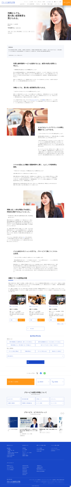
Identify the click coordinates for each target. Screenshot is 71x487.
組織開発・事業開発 (25, 455)
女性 (11, 31)
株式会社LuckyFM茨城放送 (40, 471)
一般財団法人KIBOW (40, 467)
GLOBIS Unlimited (9, 456)
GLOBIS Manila (24, 471)
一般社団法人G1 (39, 465)
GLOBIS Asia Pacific (25, 465)
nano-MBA (9, 452)
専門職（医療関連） (19, 31)
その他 (14, 31)
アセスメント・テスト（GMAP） (27, 452)
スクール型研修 (24, 449)
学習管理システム (25, 454)
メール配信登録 (53, 479)
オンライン (32, 31)
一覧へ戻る (30, 328)
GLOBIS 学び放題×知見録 (10, 455)
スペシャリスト (25, 31)
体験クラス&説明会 (67, 2)
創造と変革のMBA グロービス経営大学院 (7, 6)
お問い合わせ (39, 1)
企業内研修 (24, 448)
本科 (13, 450)
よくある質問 (31, 1)
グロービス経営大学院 (10, 467)
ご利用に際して (39, 479)
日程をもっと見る (61, 323)
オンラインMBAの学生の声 (23, 6)
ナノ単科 (9, 450)
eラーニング (24, 451)
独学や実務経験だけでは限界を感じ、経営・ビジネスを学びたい (21, 341)
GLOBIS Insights (39, 451)
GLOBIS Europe (24, 470)
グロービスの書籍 (39, 448)
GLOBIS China (24, 468)
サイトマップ (44, 479)
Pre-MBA (12, 452)
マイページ (56, 1)
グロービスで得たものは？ (42, 351)
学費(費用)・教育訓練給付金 (28, 403)
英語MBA (9, 451)
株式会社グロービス (10, 465)
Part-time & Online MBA (11, 453)
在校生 (9, 31)
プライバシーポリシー (32, 479)
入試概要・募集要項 (14, 403)
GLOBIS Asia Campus (25, 467)
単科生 (44, 99)
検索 (35, 362)
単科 (11, 450)
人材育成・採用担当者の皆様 (60, 479)
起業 (29, 31)
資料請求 (44, 1)
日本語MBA (9, 449)
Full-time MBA (16, 452)
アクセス (35, 1)
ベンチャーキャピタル (54, 448)
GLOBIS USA (24, 474)
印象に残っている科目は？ (56, 351)
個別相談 (57, 382)
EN (60, 1)
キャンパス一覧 (57, 403)
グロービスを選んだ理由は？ (14, 351)
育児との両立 (10, 33)
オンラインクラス (34, 99)
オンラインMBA (16, 6)
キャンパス (25, 1)
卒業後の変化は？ (28, 351)
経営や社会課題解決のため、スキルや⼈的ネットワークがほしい (49, 341)
